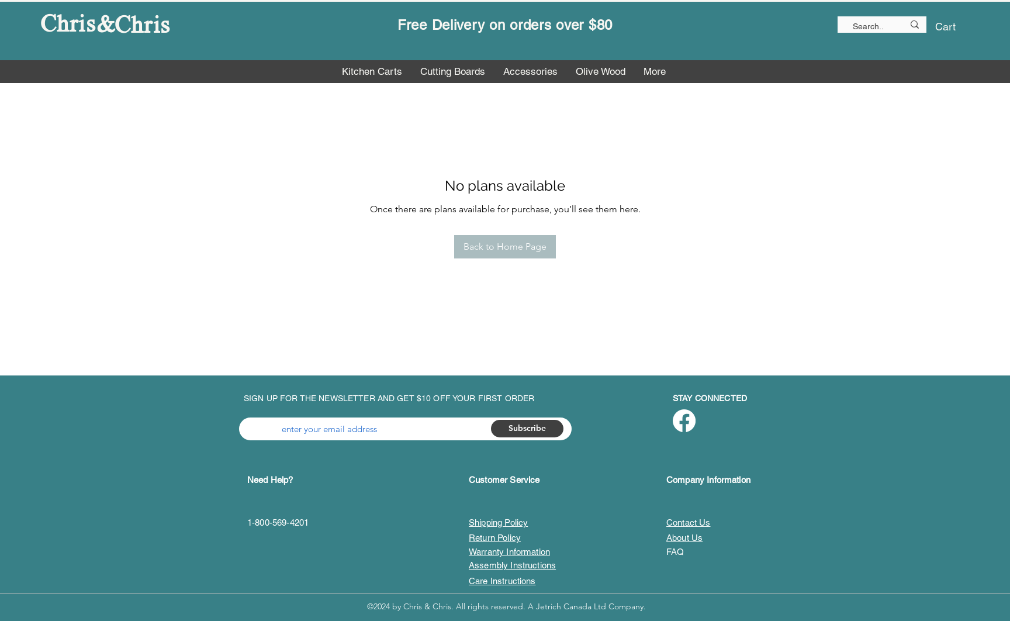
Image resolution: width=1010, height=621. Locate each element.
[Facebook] (684, 420)
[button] (954, 26)
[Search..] (863, 26)
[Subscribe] (527, 428)
